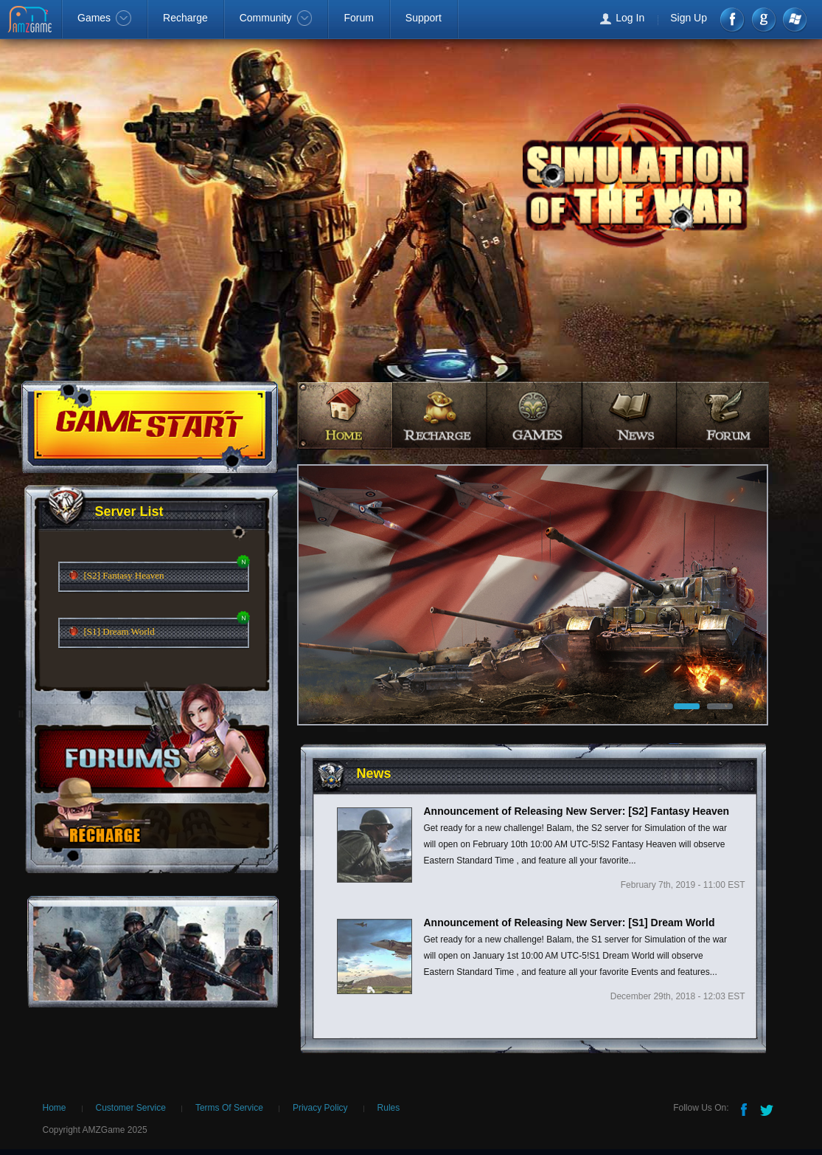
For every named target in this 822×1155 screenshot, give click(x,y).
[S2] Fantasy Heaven (124, 575)
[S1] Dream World (119, 631)
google (763, 19)
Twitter (768, 1108)
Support (423, 18)
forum (725, 414)
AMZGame (31, 21)
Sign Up (688, 18)
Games (104, 17)
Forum (358, 18)
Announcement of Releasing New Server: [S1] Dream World (569, 922)
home (344, 414)
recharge (440, 414)
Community (276, 17)
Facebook (733, 19)
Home (54, 1108)
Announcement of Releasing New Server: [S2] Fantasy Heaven (577, 811)
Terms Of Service (229, 1108)
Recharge (185, 18)
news (630, 414)
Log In (630, 18)
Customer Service (131, 1108)
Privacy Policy (320, 1108)
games (535, 414)
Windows (794, 19)
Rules (388, 1108)
